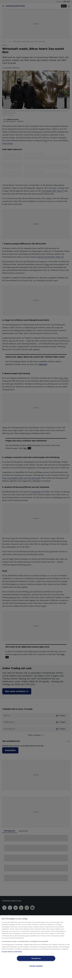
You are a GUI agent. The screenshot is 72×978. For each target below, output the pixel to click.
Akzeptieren (36, 958)
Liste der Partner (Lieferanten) (12, 951)
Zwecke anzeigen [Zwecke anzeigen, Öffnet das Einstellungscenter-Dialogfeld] (36, 966)
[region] (36, 946)
